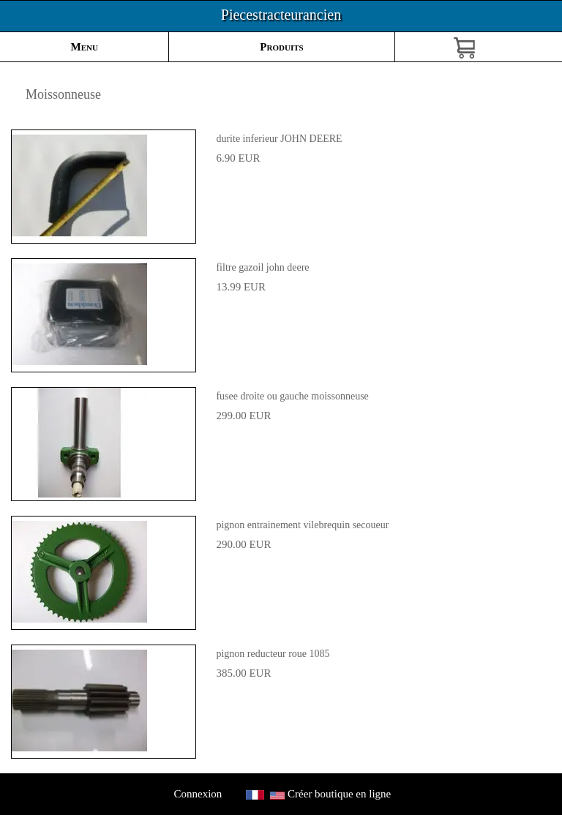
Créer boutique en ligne (339, 794)
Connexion (198, 794)
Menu (84, 47)
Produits (281, 47)
